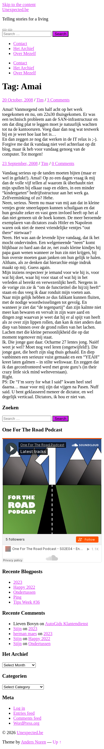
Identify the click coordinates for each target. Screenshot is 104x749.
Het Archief (23, 48)
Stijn (17, 628)
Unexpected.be (15, 9)
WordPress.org (26, 723)
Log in (19, 708)
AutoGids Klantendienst (66, 623)
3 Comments (58, 100)
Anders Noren (33, 742)
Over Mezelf (24, 53)
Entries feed (24, 713)
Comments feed (27, 718)
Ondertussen (24, 592)
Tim (40, 100)
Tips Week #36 (26, 602)
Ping (17, 597)
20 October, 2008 (17, 100)
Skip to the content (18, 4)
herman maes (25, 633)
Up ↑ (57, 742)
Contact (20, 43)
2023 (17, 582)
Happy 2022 (24, 587)
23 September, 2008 (20, 163)
